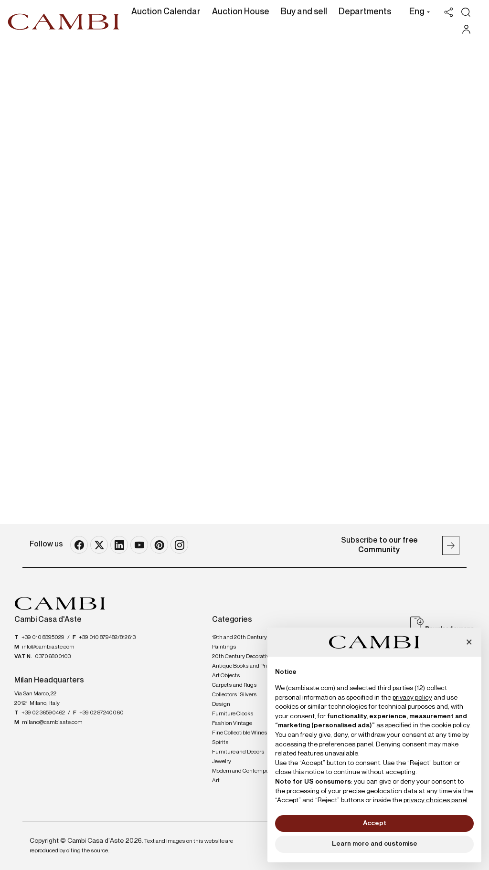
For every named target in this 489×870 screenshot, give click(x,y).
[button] (417, 13)
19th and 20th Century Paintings (239, 642)
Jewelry (221, 762)
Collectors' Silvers (234, 695)
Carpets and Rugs (234, 685)
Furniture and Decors (238, 752)
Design (221, 704)
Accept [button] (374, 823)
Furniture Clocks (233, 714)
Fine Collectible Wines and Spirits (245, 737)
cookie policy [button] (450, 725)
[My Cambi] (468, 29)
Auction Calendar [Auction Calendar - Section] (166, 12)
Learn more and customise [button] (374, 843)
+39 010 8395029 (42, 637)
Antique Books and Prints (244, 666)
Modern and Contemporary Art (245, 776)
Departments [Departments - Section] (365, 12)
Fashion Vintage (232, 723)
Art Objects (226, 676)
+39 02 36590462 (43, 713)
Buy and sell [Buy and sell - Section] (304, 12)
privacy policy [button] (412, 697)
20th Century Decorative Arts (248, 657)
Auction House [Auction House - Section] (240, 12)
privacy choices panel (436, 800)
